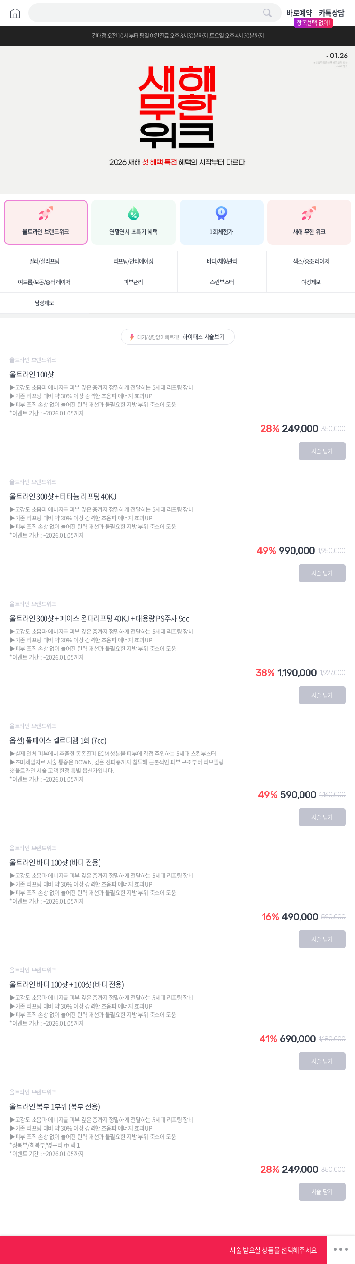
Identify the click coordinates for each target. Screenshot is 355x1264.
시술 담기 (322, 451)
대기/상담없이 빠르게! (180, 336)
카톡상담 (332, 13)
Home (15, 13)
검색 (267, 12)
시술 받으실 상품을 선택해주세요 (273, 1250)
